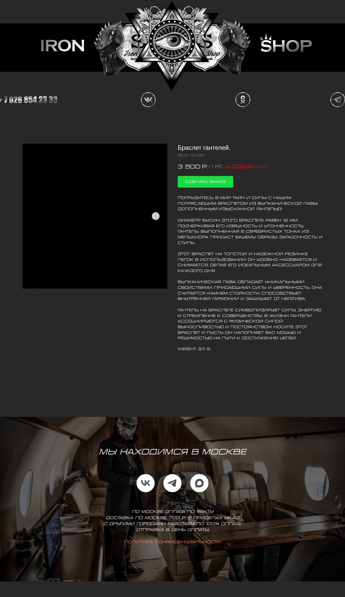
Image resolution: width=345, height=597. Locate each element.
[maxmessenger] (199, 483)
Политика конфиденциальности (172, 542)
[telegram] (172, 483)
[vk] (146, 483)
